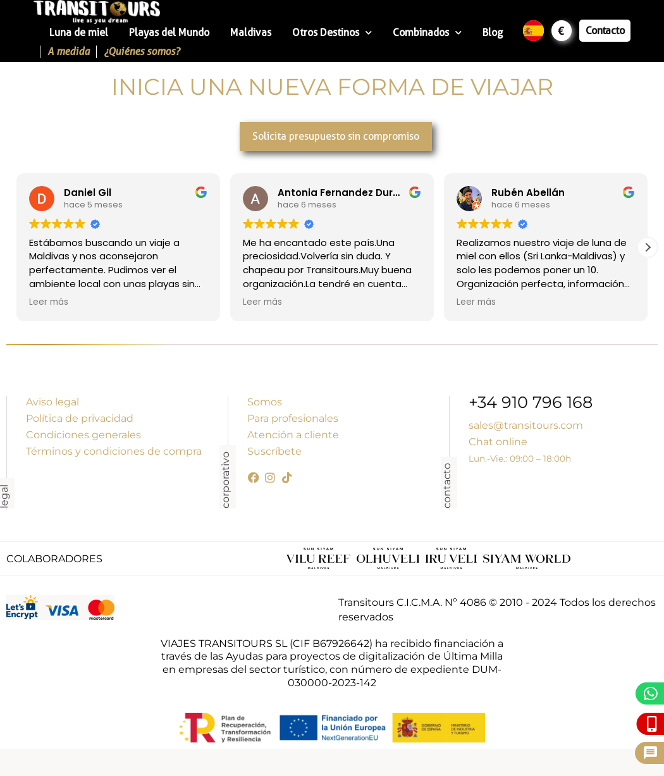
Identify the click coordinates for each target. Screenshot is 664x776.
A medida (68, 52)
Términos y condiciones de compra (114, 451)
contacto (447, 485)
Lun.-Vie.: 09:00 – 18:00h (520, 458)
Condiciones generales (83, 435)
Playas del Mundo (169, 33)
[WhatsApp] (651, 693)
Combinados (427, 33)
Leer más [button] (48, 302)
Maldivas (250, 33)
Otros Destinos (332, 33)
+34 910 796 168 (531, 404)
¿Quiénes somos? (142, 52)
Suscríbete (274, 451)
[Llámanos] (652, 724)
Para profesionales (292, 418)
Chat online (498, 442)
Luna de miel (78, 33)
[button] (647, 247)
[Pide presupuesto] (650, 753)
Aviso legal (52, 402)
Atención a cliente (293, 435)
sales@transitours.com (526, 425)
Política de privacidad (79, 418)
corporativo (225, 480)
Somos (264, 402)
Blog (493, 33)
